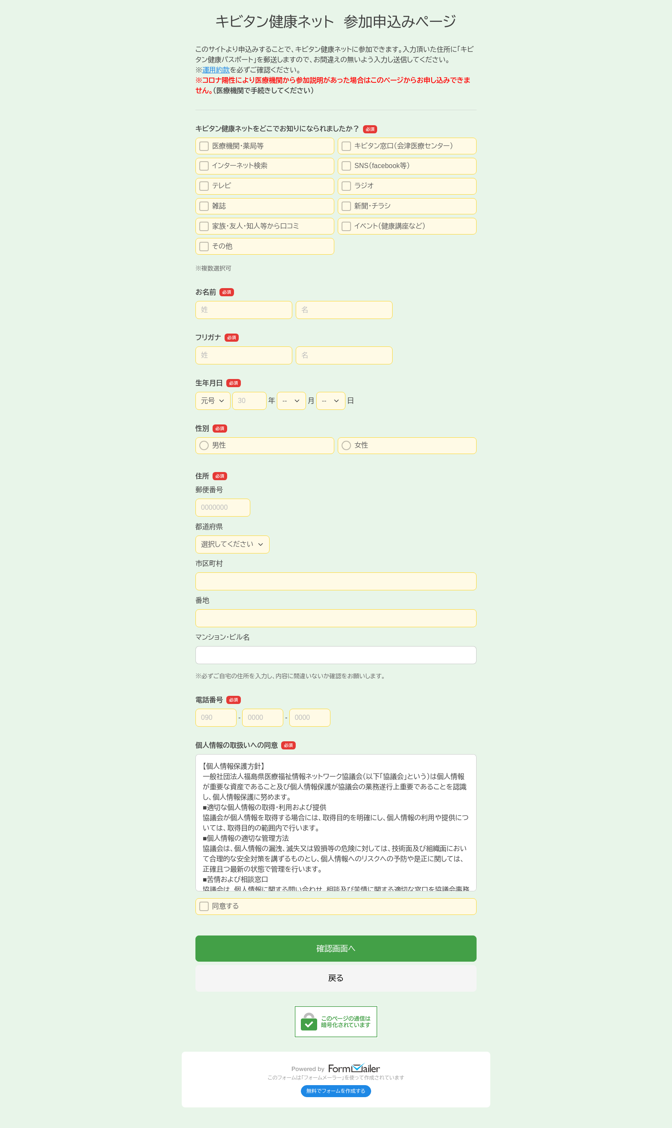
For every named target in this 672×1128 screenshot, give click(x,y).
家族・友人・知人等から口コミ (249, 226)
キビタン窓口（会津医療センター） (397, 146)
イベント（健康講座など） (384, 226)
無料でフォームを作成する (336, 1091)
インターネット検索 (233, 166)
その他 (215, 246)
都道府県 (209, 526)
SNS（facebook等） (376, 166)
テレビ (215, 186)
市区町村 (209, 563)
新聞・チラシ (366, 206)
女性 (355, 445)
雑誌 (212, 206)
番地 (202, 600)
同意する (219, 906)
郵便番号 (209, 489)
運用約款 (216, 70)
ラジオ (358, 186)
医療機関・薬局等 (231, 146)
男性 (212, 445)
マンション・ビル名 (222, 637)
